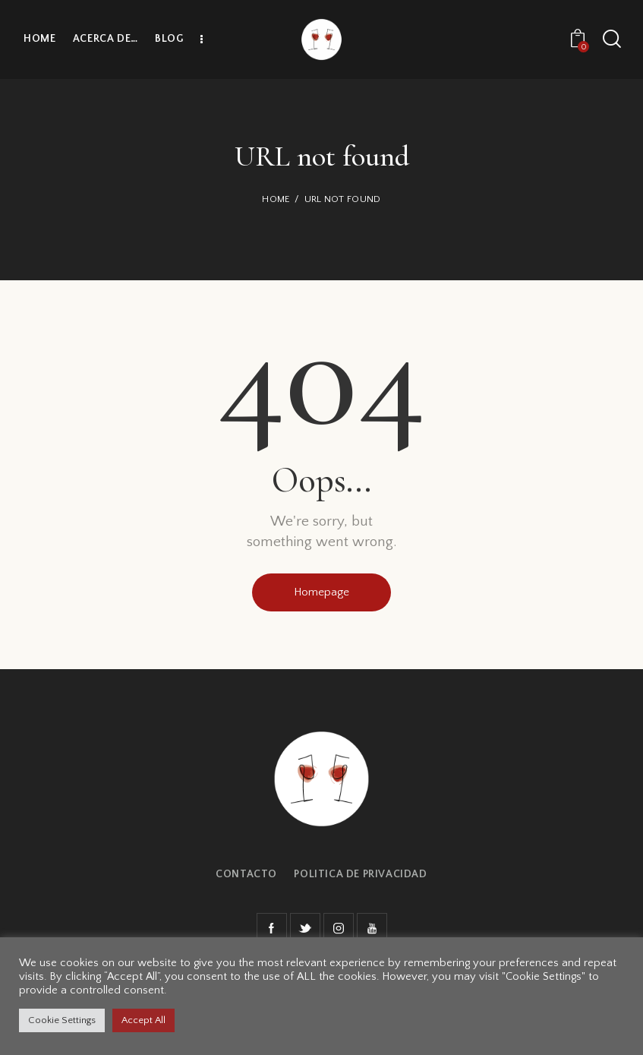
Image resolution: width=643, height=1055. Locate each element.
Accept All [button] (143, 1020)
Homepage (321, 592)
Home (276, 199)
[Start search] (610, 39)
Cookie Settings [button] (62, 1020)
